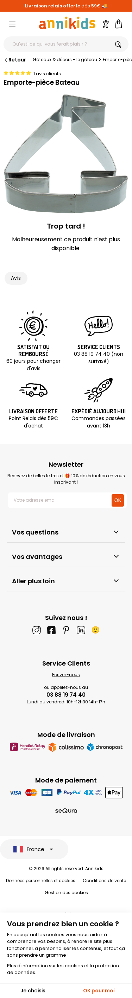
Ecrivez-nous (66, 675)
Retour (15, 59)
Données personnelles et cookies (40, 881)
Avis (16, 278)
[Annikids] (67, 23)
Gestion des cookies (66, 893)
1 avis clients (47, 73)
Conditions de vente (104, 881)
